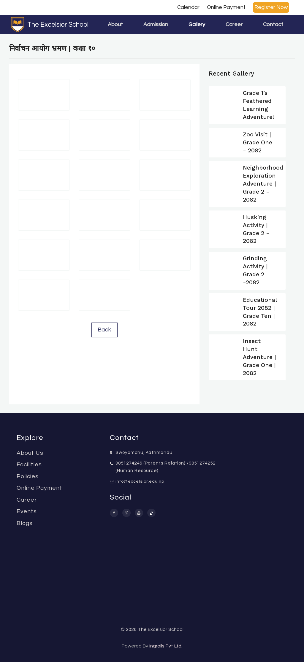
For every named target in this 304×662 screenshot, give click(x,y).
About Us (30, 453)
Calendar (188, 7)
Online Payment (226, 7)
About (115, 24)
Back (104, 330)
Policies (28, 476)
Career (234, 24)
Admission (155, 24)
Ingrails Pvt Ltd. (165, 646)
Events (27, 511)
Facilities (29, 465)
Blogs (25, 523)
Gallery (197, 24)
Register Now (271, 7)
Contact (273, 24)
